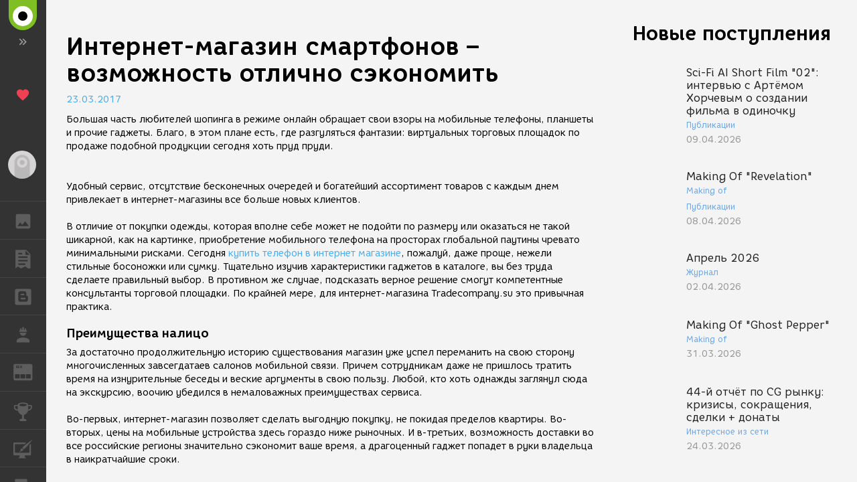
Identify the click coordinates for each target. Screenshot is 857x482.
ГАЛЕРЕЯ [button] (29, 220)
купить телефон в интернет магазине (314, 253)
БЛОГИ (29, 295)
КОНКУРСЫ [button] (29, 410)
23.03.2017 (93, 99)
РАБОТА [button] (29, 334)
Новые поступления (732, 33)
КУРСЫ (29, 447)
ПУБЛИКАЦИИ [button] (29, 258)
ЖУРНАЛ (29, 371)
